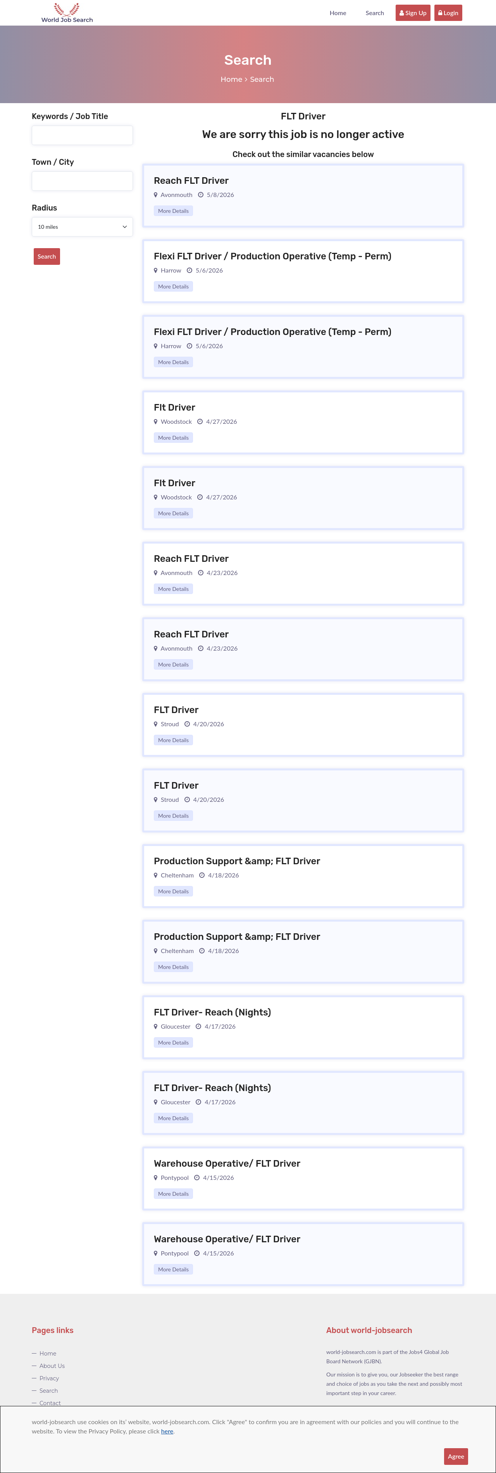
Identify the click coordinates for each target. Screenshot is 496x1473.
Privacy (49, 1378)
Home (338, 12)
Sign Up (413, 12)
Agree (456, 1456)
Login (448, 12)
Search (375, 12)
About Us (52, 1365)
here (167, 1431)
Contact (50, 1403)
